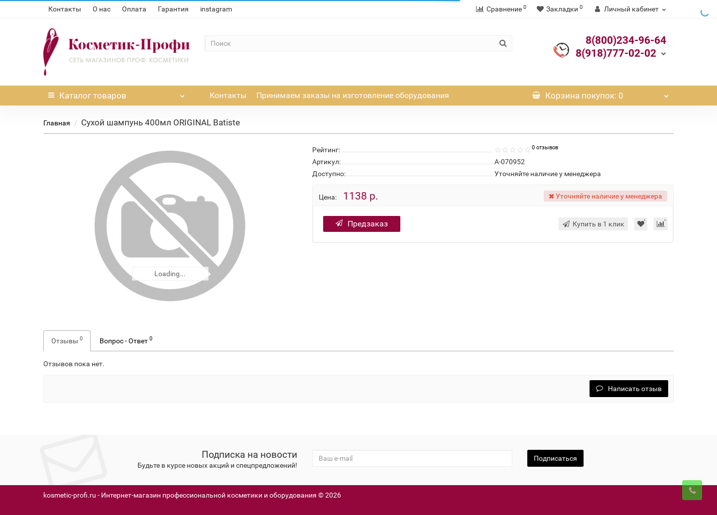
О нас (102, 9)
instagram (216, 9)
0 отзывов (545, 147)
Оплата (134, 9)
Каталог (116, 93)
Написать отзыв (629, 389)
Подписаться (555, 458)
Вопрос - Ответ (126, 339)
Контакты (64, 9)
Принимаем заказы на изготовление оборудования (352, 95)
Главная (56, 123)
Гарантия (173, 9)
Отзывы (67, 339)
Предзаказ (362, 223)
